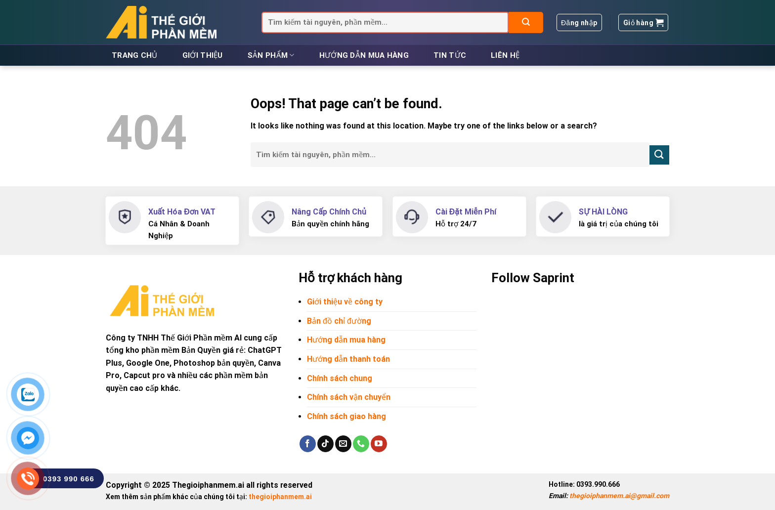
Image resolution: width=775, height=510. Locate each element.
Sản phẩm (271, 55)
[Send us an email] (343, 443)
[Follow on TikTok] (325, 443)
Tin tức (449, 55)
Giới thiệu (202, 55)
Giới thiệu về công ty (345, 301)
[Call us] (361, 443)
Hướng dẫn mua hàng (364, 55)
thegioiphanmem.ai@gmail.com (619, 496)
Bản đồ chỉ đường (339, 321)
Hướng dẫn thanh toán (348, 359)
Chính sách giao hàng (346, 416)
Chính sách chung (339, 378)
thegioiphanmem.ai (280, 497)
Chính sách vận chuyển (348, 397)
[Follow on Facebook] (308, 443)
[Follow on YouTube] (379, 443)
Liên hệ (505, 55)
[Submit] (526, 22)
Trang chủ (135, 55)
